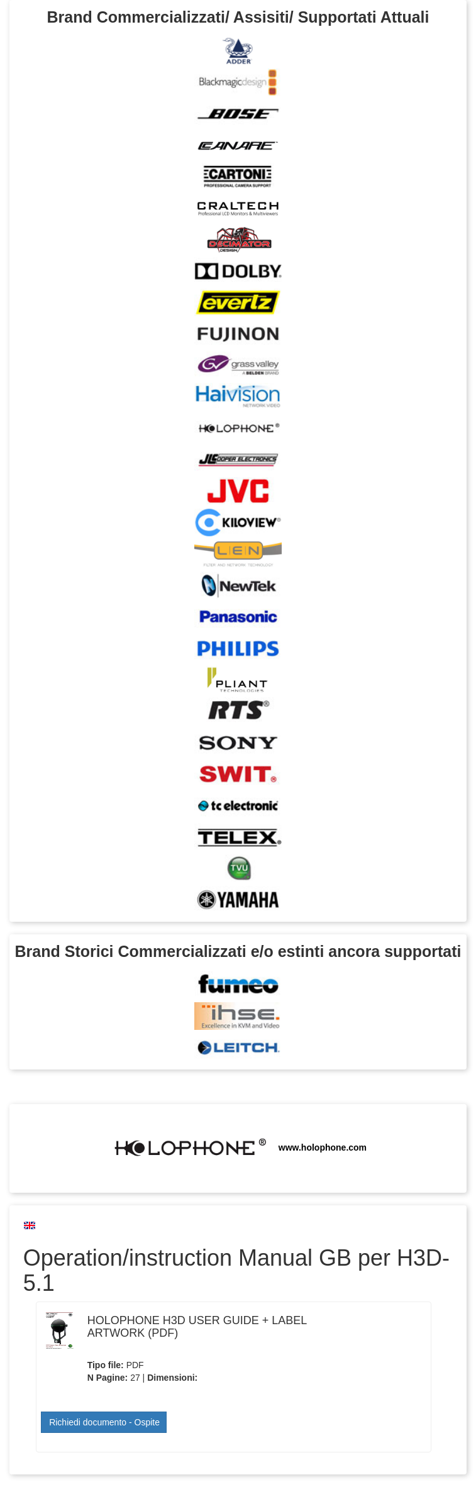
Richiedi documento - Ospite (104, 1422)
